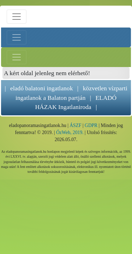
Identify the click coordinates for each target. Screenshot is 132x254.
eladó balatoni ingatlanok (41, 88)
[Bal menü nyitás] (16, 37)
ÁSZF (75, 125)
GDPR (91, 125)
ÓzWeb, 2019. (69, 132)
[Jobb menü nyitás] (16, 57)
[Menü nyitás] (16, 17)
